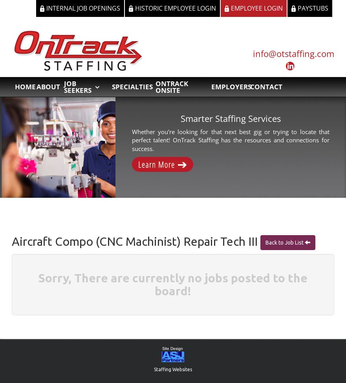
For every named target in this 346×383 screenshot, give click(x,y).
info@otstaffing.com (293, 53)
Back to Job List (285, 242)
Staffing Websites (173, 369)
